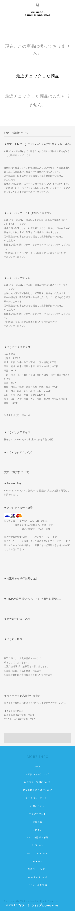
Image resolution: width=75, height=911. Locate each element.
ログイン (37, 829)
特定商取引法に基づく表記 (37, 790)
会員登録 (37, 822)
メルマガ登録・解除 (37, 837)
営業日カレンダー (37, 869)
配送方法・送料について (37, 782)
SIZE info (37, 845)
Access (37, 861)
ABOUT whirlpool (37, 853)
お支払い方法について (37, 774)
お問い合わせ (37, 806)
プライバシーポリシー (37, 798)
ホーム (37, 766)
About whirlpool (37, 877)
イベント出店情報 (37, 885)
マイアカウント (37, 814)
